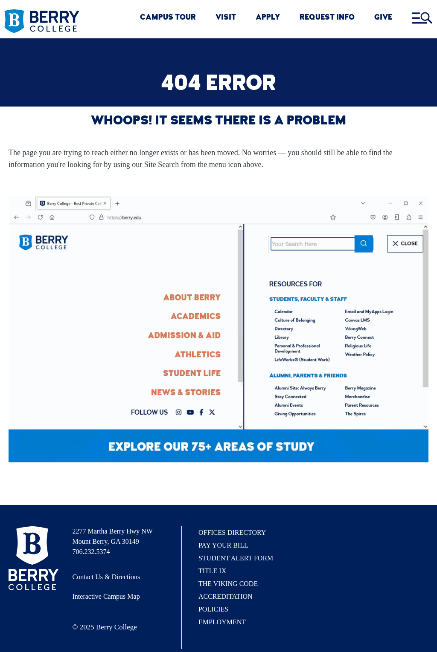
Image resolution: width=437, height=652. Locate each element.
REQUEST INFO (327, 18)
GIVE (383, 18)
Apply (268, 18)
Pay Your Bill (223, 545)
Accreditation (225, 596)
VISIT (226, 18)
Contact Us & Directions (106, 576)
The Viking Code (228, 583)
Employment (222, 622)
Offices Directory (232, 532)
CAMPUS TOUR (168, 18)
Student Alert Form (235, 558)
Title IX (212, 570)
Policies (213, 609)
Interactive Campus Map (106, 596)
